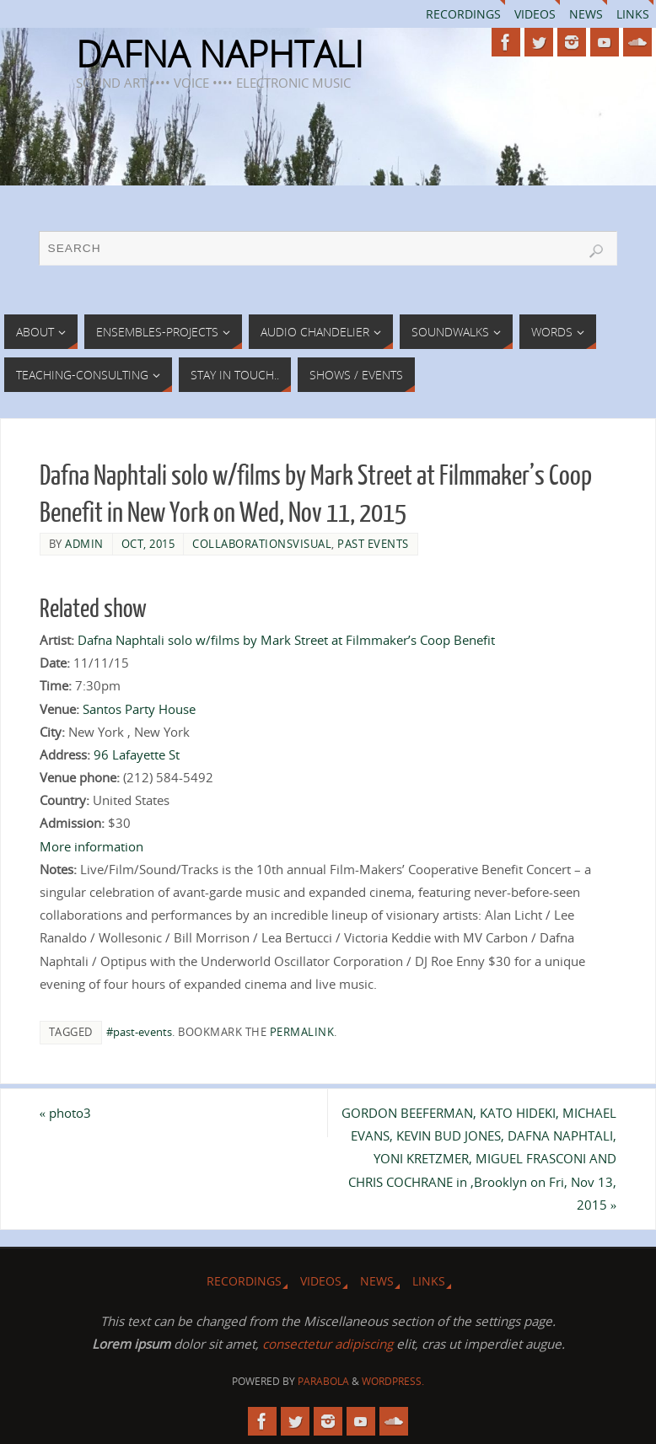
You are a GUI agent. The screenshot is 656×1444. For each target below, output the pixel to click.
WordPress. (393, 1381)
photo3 (66, 1112)
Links (632, 14)
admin (84, 543)
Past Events (373, 543)
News (586, 14)
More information (91, 846)
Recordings (463, 14)
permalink (302, 1031)
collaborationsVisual (261, 543)
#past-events (139, 1031)
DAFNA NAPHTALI (219, 53)
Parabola (323, 1381)
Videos (535, 14)
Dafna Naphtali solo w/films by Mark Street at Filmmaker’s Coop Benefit (286, 639)
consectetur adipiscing (327, 1343)
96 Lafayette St (137, 754)
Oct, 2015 (148, 543)
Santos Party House (139, 709)
